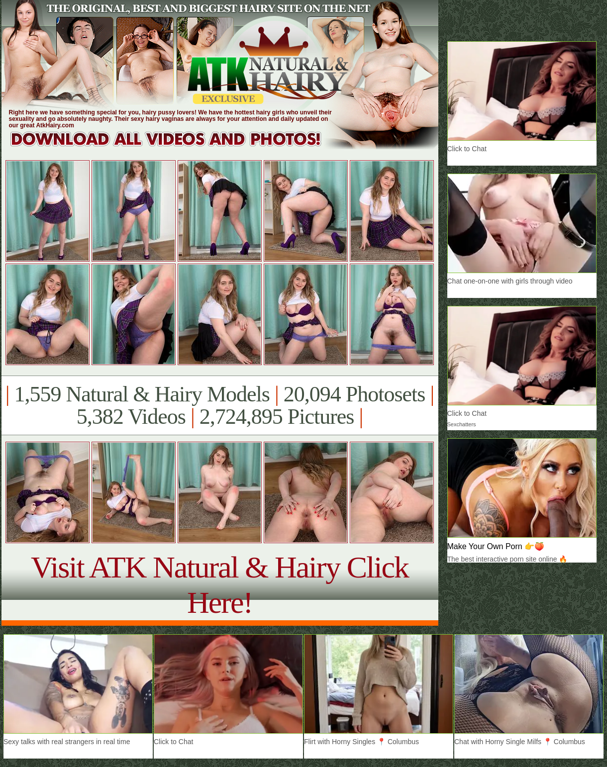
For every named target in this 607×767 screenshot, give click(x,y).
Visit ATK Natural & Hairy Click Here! (219, 584)
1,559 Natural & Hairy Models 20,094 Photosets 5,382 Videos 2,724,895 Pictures (219, 405)
